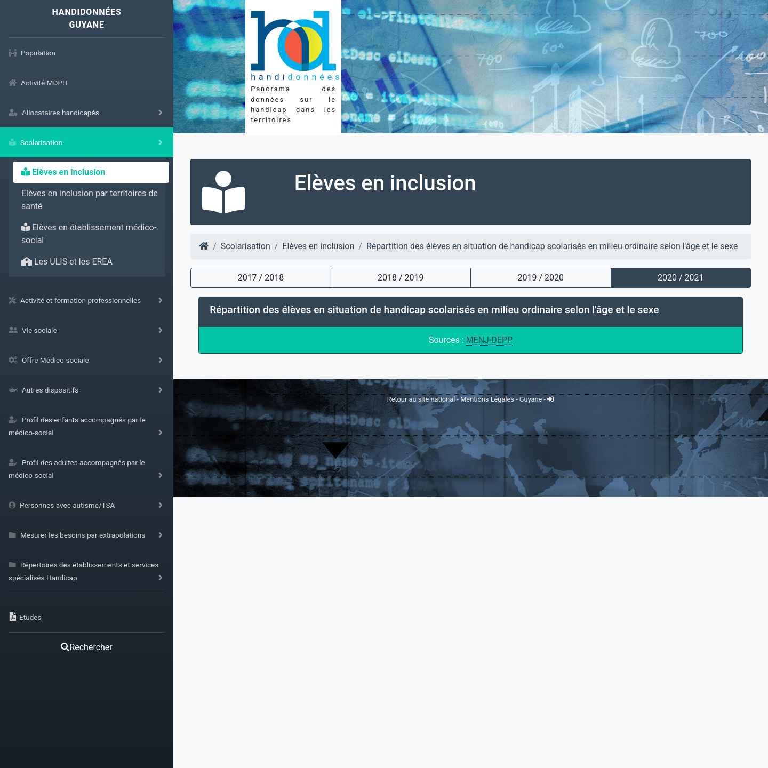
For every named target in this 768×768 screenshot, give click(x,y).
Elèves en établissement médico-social (88, 233)
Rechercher (86, 647)
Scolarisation (245, 246)
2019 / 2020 (541, 278)
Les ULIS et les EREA (67, 262)
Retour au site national (421, 671)
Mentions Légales (488, 671)
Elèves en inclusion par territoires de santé (89, 199)
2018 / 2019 (400, 278)
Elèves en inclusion (63, 172)
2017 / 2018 (261, 278)
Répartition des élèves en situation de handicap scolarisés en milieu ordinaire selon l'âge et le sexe (552, 246)
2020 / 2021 (680, 278)
